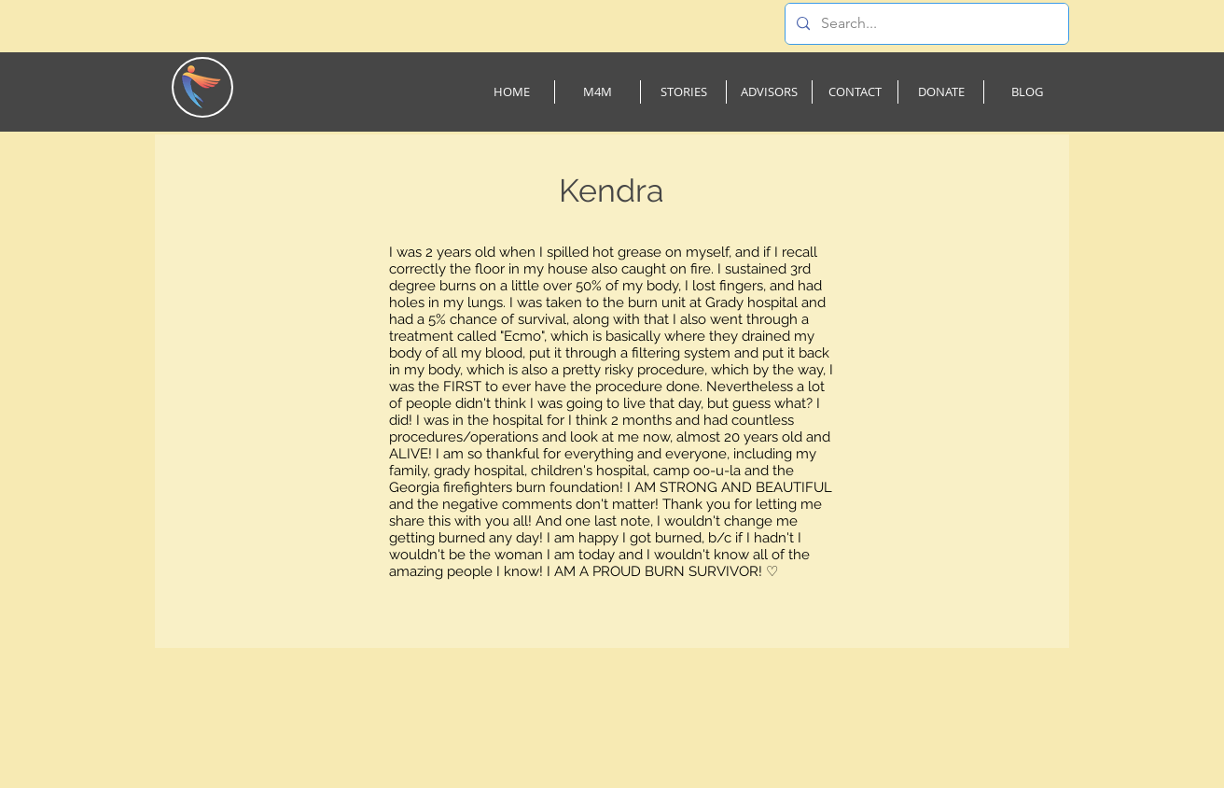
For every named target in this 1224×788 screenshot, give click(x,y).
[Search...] (925, 24)
